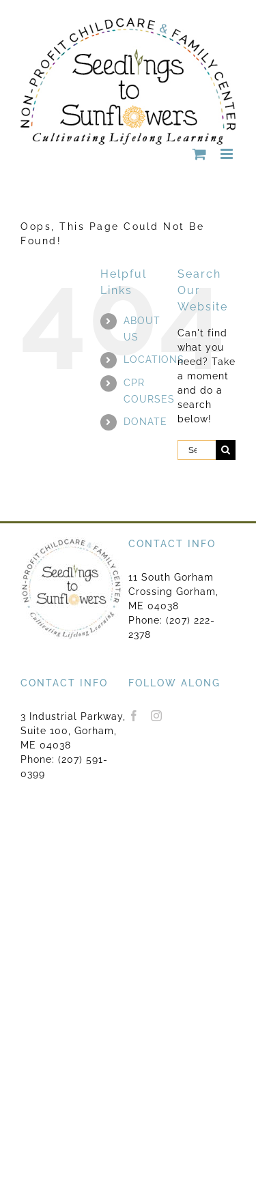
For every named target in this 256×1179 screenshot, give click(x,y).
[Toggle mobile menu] (228, 154)
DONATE (145, 421)
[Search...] (196, 450)
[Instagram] (156, 715)
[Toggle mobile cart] (200, 154)
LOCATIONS (154, 359)
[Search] (226, 450)
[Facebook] (134, 715)
